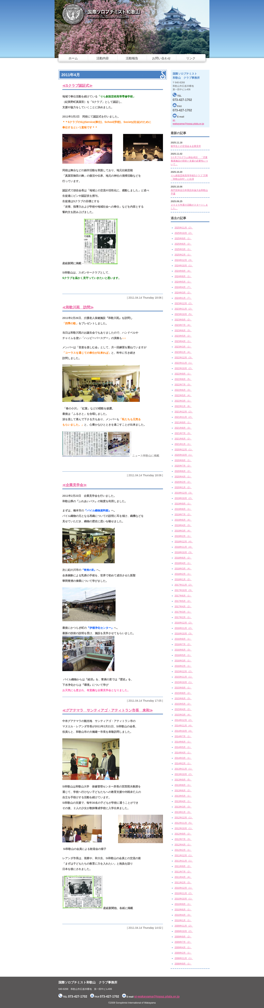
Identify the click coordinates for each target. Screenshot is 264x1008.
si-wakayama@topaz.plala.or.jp (157, 996)
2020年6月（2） (183, 471)
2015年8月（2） (183, 693)
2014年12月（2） (184, 720)
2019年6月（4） (183, 520)
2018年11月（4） (184, 547)
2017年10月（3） (184, 590)
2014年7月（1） (183, 736)
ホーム (73, 58)
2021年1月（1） (183, 444)
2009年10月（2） (184, 931)
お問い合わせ (161, 58)
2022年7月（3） (183, 384)
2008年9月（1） (183, 963)
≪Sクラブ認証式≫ (77, 86)
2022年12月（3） (184, 357)
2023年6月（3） (183, 330)
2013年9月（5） (183, 779)
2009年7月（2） (183, 942)
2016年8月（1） (183, 639)
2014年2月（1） (183, 763)
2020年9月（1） (183, 460)
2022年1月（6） (183, 406)
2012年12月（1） (184, 817)
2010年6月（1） (183, 909)
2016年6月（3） (183, 649)
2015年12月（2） (184, 671)
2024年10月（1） (184, 265)
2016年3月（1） (183, 660)
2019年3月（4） (183, 530)
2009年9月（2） (183, 936)
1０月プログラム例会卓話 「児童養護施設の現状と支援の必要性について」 (189, 161)
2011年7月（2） (183, 871)
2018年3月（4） (183, 568)
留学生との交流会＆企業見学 (186, 146)
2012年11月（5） (184, 823)
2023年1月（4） (183, 352)
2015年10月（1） (184, 682)
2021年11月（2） (184, 417)
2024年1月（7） (183, 298)
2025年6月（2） (183, 244)
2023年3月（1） (183, 346)
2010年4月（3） (183, 915)
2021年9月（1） (183, 422)
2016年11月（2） (184, 628)
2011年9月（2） (183, 866)
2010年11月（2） (184, 893)
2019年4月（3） (183, 525)
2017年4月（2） (183, 606)
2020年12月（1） (184, 449)
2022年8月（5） (183, 379)
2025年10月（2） (184, 233)
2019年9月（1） (183, 503)
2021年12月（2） (184, 411)
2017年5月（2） (183, 601)
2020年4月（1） (183, 476)
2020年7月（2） (183, 465)
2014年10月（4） (184, 731)
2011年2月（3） (183, 882)
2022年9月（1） (183, 373)
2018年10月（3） (184, 552)
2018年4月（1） (183, 563)
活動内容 (102, 58)
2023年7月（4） (183, 325)
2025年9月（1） (183, 238)
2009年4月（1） (183, 947)
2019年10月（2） (184, 498)
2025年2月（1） (183, 254)
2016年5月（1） (183, 655)
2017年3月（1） (183, 612)
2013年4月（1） (183, 801)
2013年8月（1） (183, 785)
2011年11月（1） (184, 861)
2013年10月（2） (184, 774)
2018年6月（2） (183, 557)
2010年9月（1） (183, 904)
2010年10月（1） (184, 898)
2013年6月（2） (183, 790)
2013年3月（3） (183, 806)
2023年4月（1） (183, 341)
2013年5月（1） (183, 796)
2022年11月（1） (184, 363)
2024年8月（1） (183, 276)
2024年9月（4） (183, 271)
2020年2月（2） (183, 482)
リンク (190, 58)
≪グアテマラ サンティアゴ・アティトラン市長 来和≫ (107, 710)
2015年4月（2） (183, 709)
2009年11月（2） (184, 925)
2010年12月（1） (184, 888)
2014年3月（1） (183, 758)
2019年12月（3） (184, 493)
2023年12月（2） (184, 303)
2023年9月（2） (183, 319)
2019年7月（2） (183, 514)
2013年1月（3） (183, 812)
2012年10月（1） (184, 828)
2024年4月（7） (183, 287)
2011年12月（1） (184, 855)
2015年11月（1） (184, 677)
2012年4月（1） (183, 844)
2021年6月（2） (183, 438)
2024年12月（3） (184, 260)
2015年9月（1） (183, 687)
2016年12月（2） (184, 622)
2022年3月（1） (183, 401)
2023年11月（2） (184, 309)
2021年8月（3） (183, 428)
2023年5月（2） (183, 336)
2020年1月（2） (183, 487)
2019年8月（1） (183, 509)
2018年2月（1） (183, 574)
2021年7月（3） (183, 433)
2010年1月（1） (183, 920)
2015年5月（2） (183, 704)
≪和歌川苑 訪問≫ (78, 307)
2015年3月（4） (183, 714)
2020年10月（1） (184, 455)
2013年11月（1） (184, 769)
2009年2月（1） (183, 953)
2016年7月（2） (183, 644)
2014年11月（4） (184, 725)
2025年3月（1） (183, 249)
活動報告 (132, 58)
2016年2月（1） (183, 666)
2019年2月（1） (183, 536)
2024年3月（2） (183, 292)
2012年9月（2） (183, 833)
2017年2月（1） (183, 617)
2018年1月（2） (183, 579)
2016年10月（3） (184, 633)
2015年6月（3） (183, 698)
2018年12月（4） (184, 541)
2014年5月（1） (183, 747)
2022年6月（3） (183, 390)
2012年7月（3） (183, 839)
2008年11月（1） (184, 958)
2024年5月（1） (183, 281)
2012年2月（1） (183, 850)
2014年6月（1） (183, 741)
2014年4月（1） (183, 752)
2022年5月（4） (183, 395)
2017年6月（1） (183, 595)
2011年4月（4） (183, 877)
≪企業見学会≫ (74, 485)
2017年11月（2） (184, 585)
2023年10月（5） (184, 314)
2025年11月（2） (184, 227)
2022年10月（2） (184, 368)
